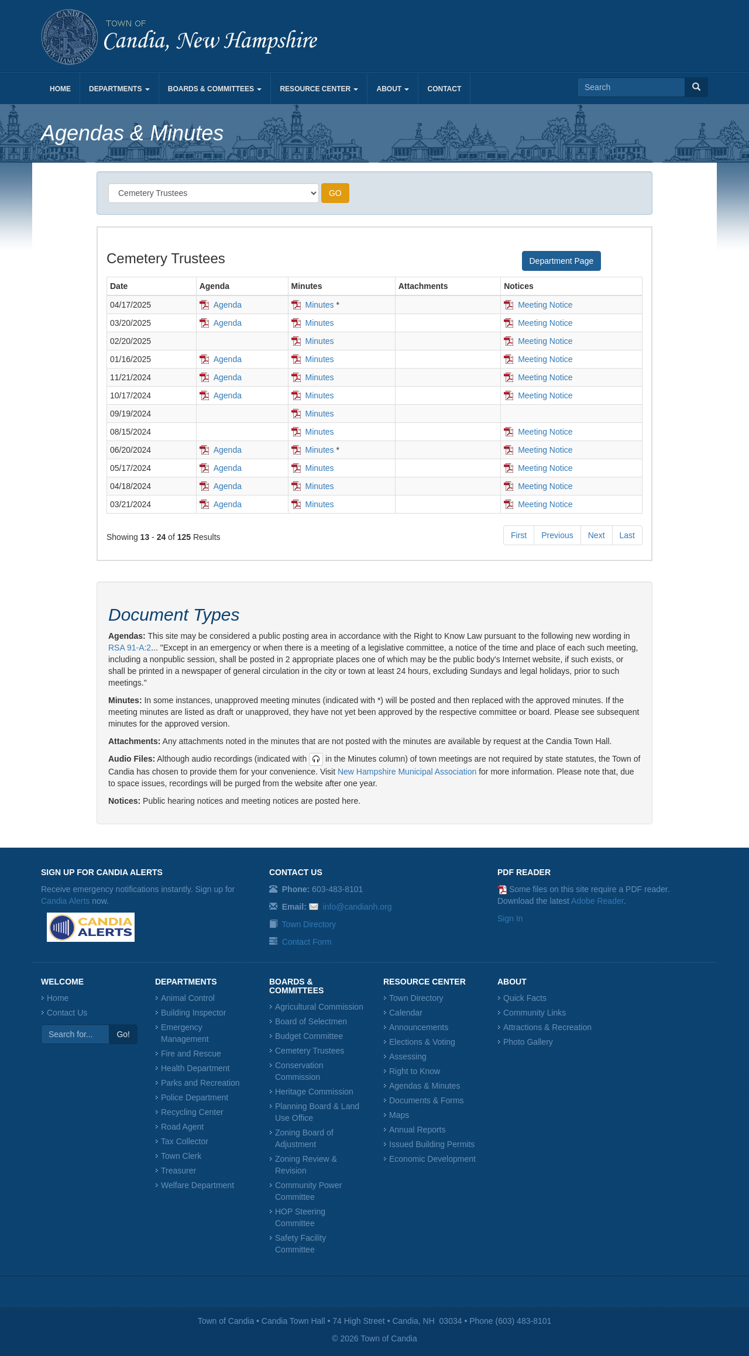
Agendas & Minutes (424, 1085)
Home (60, 89)
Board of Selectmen (311, 1021)
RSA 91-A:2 (129, 647)
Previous (557, 535)
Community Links (534, 1012)
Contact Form (307, 942)
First (519, 535)
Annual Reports (417, 1129)
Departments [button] (119, 89)
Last (627, 535)
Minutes (319, 304)
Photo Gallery (528, 1042)
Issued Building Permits (432, 1144)
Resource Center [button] (319, 89)
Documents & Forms (426, 1100)
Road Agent (182, 1126)
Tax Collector (184, 1141)
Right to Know (414, 1071)
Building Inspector (193, 1012)
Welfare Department (197, 1185)
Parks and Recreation (200, 1082)
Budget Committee (309, 1036)
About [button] (392, 89)
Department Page (562, 261)
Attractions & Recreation (547, 1027)
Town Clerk (181, 1156)
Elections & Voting (422, 1042)
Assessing (408, 1056)
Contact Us (67, 1012)
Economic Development (432, 1159)
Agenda (228, 304)
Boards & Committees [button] (215, 89)
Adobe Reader (597, 901)
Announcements (418, 1027)
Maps (399, 1115)
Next (596, 535)
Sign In (510, 918)
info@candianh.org (357, 906)
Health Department (195, 1068)
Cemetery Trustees (309, 1050)
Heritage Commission (314, 1091)
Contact (444, 89)
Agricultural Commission (319, 1006)
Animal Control (188, 998)
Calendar (405, 1012)
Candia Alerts (65, 901)
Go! (123, 1034)
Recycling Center (192, 1112)
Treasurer (178, 1170)
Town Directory (309, 924)
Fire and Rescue (191, 1053)
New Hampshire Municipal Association (407, 771)
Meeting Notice (545, 304)
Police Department (194, 1097)
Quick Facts (525, 998)
